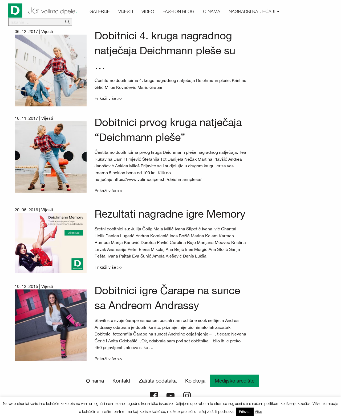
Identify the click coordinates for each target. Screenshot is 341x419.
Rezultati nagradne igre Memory (170, 214)
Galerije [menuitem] (100, 11)
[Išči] (67, 22)
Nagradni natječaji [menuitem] (252, 11)
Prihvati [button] (244, 412)
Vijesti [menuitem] (125, 11)
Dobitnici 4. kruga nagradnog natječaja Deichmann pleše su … (165, 50)
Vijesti (47, 31)
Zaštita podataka (158, 381)
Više (258, 411)
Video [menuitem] (147, 11)
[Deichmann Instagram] (187, 395)
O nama (95, 381)
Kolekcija (195, 381)
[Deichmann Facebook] (154, 395)
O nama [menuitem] (211, 11)
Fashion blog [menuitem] (178, 11)
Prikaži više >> (109, 98)
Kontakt (121, 381)
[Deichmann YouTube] (170, 395)
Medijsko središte (234, 381)
